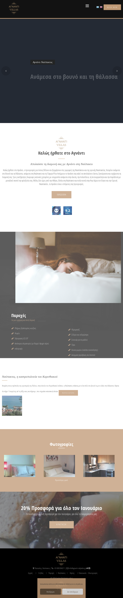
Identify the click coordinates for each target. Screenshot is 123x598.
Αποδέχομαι (50, 591)
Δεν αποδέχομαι (72, 591)
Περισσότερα (68, 393)
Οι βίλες (40, 573)
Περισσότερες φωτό (61, 480)
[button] (6, 71)
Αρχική (30, 573)
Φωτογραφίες (93, 573)
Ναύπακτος (62, 573)
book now (112, 7)
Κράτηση (61, 524)
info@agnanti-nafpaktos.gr (77, 568)
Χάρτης (72, 573)
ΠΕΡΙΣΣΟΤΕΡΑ (61, 194)
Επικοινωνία (82, 573)
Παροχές (51, 573)
